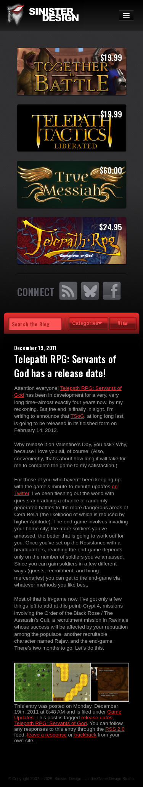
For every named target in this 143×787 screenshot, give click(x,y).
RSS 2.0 (115, 729)
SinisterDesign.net (42, 15)
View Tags (123, 324)
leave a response (47, 735)
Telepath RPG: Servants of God (50, 723)
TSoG (77, 416)
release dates (96, 717)
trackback (85, 735)
